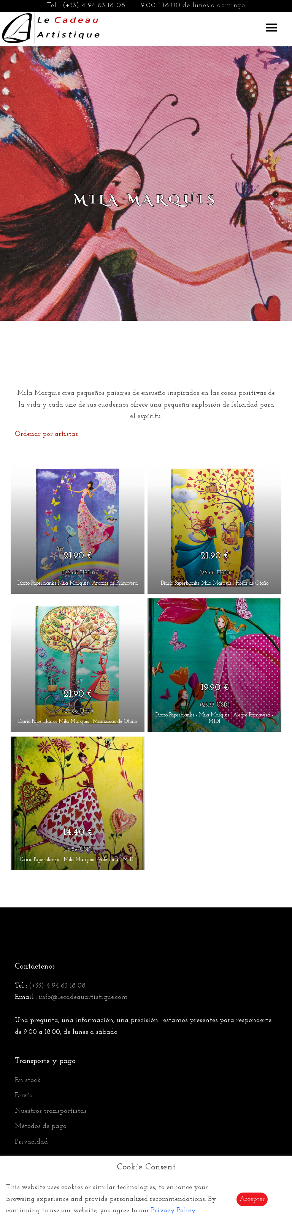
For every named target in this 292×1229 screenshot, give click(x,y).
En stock (28, 1080)
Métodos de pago (41, 1126)
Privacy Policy (173, 1210)
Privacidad (31, 1141)
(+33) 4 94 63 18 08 (94, 5)
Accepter (252, 1199)
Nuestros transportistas (51, 1111)
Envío (24, 1095)
